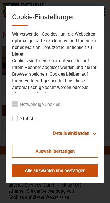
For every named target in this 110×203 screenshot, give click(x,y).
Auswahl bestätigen (55, 151)
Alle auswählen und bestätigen (55, 170)
